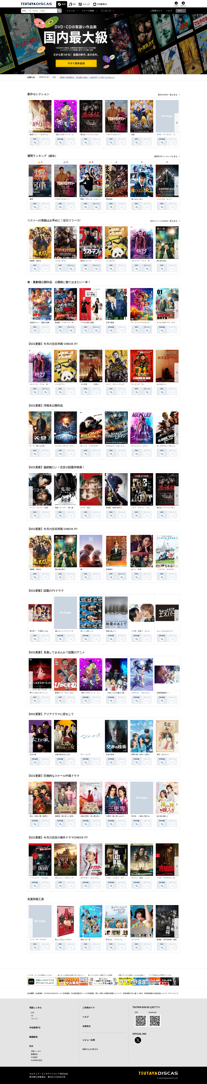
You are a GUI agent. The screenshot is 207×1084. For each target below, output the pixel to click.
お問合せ (87, 1026)
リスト (176, 6)
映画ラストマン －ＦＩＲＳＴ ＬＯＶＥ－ (96, 261)
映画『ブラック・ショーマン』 (92, 199)
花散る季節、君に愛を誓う (90, 816)
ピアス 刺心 (85, 508)
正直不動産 (110, 322)
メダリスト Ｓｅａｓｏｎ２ (142, 693)
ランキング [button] (106, 11)
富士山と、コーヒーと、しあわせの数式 (121, 940)
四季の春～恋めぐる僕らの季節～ (143, 754)
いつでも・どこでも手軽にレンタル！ (40, 975)
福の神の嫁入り (162, 816)
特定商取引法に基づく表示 (133, 993)
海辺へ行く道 (85, 940)
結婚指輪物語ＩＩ (163, 693)
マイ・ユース (85, 754)
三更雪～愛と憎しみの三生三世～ (118, 816)
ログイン (183, 6)
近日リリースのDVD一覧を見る (164, 221)
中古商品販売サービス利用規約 (82, 993)
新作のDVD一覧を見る (168, 95)
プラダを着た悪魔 (87, 322)
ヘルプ (169, 11)
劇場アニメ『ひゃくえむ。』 (66, 693)
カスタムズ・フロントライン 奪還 (119, 446)
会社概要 (30, 993)
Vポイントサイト (90, 1049)
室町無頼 (109, 199)
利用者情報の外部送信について (155, 993)
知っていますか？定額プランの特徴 (100, 975)
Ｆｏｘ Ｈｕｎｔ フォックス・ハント (146, 508)
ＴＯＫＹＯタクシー (113, 135)
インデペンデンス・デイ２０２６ (67, 446)
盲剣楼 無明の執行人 (114, 508)
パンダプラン (111, 261)
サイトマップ (173, 993)
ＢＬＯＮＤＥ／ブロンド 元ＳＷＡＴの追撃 (173, 446)
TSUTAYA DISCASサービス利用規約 (57, 993)
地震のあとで (111, 631)
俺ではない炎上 (137, 199)
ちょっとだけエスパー (165, 631)
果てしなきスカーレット (39, 693)
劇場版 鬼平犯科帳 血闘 (167, 940)
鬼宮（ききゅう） (163, 754)
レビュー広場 (89, 1039)
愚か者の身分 (162, 261)
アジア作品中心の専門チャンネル (160, 975)
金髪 (133, 135)
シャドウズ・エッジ (164, 199)
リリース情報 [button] (88, 11)
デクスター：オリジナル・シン (92, 878)
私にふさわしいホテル (63, 940)
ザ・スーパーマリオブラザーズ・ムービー (147, 322)
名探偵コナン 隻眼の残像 (39, 322)
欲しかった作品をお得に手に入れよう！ (71, 975)
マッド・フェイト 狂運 (39, 508)
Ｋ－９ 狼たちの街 (37, 446)
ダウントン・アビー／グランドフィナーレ (70, 878)
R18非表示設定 (36, 1060)
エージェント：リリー (139, 446)
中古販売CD (102, 4)
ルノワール (135, 940)
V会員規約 (39, 993)
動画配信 (33, 1036)
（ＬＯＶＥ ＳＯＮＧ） (166, 569)
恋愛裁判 (109, 569)
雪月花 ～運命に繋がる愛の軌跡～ (144, 816)
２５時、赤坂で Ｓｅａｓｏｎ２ (143, 631)
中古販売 (34, 1057)
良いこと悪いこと (87, 631)
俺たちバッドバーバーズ (64, 631)
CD (74, 4)
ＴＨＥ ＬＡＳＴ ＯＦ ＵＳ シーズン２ (122, 878)
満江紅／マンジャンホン (89, 135)
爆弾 (31, 199)
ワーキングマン (61, 261)
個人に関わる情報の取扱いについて (108, 993)
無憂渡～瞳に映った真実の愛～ (66, 816)
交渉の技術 (110, 754)
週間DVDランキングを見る (166, 156)
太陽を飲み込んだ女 (62, 754)
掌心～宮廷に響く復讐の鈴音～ (41, 816)
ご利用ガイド (156, 11)
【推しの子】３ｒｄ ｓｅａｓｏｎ (68, 135)
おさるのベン (162, 384)
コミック (86, 4)
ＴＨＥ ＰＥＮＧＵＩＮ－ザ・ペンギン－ (172, 878)
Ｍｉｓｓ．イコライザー (89, 446)
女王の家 (33, 754)
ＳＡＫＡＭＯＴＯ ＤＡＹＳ (167, 322)
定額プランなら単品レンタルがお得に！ (132, 975)
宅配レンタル (36, 1051)
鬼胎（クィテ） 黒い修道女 (66, 508)
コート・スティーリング (115, 384)
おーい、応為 (136, 569)
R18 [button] (180, 11)
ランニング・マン (138, 384)
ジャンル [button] (70, 11)
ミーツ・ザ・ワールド (38, 940)
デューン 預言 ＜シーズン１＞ (143, 878)
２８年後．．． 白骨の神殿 (91, 384)
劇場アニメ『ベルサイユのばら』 (42, 135)
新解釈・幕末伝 (35, 261)
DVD (64, 4)
